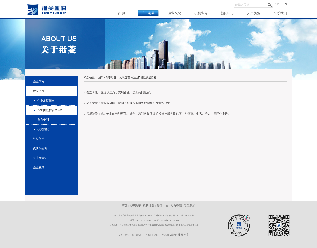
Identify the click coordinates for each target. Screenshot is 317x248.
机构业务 (201, 13)
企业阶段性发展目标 (50, 110)
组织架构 (38, 138)
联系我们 (280, 13)
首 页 (121, 13)
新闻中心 (227, 13)
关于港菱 (148, 13)
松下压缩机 (137, 235)
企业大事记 (40, 158)
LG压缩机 (165, 235)
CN (277, 4)
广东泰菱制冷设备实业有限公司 (133, 225)
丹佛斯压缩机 (152, 235)
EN (284, 4)
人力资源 (254, 13)
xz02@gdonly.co (169, 220)
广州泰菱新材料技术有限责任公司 (163, 225)
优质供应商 (40, 148)
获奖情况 (43, 129)
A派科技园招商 (179, 235)
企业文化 (174, 13)
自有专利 (43, 119)
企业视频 (38, 167)
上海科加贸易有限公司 (189, 225)
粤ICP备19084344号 (185, 215)
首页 (100, 77)
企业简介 (38, 81)
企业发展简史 (46, 100)
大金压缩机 (124, 235)
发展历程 (124, 77)
